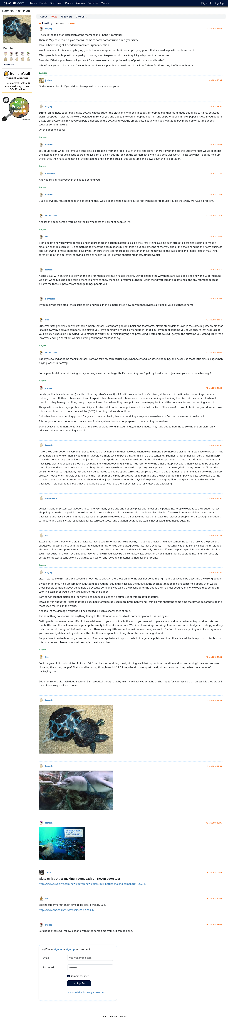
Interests (81, 16)
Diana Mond (51, 215)
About (43, 16)
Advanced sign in (76, 992)
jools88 (48, 80)
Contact (122, 1016)
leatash (48, 144)
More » (105, 3)
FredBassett (51, 498)
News (33, 3)
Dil (46, 236)
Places (69, 3)
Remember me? (79, 976)
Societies (93, 3)
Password (48, 967)
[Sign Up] (219, 3)
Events (43, 3)
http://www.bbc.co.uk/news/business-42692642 (66, 910)
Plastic (45, 23)
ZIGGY (48, 872)
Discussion (56, 3)
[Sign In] (206, 3)
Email (45, 957)
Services (80, 3)
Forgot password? (96, 992)
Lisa (47, 319)
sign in (58, 949)
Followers (66, 16)
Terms (105, 1016)
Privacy (113, 1016)
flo (46, 898)
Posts (54, 16)
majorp (48, 28)
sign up (70, 949)
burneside (50, 173)
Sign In (79, 983)
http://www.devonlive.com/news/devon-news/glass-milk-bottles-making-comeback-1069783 (92, 884)
